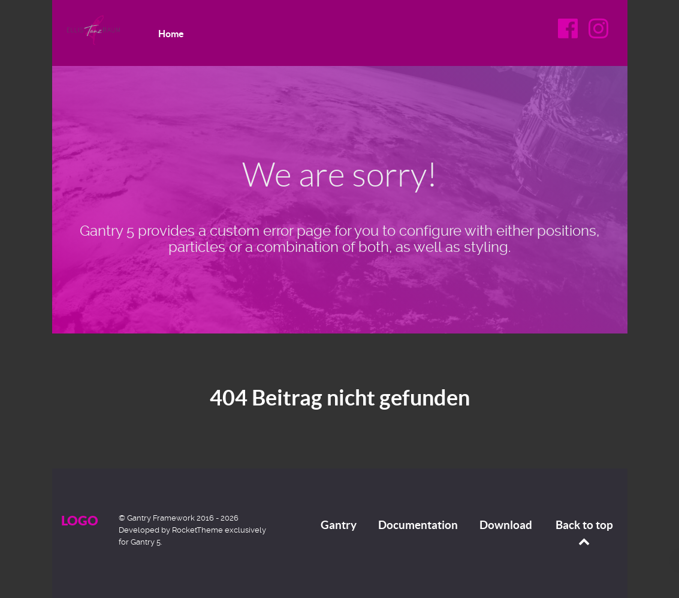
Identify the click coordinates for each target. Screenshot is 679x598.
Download (505, 524)
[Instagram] (598, 32)
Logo (79, 520)
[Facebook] (569, 32)
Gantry (339, 524)
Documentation (418, 524)
